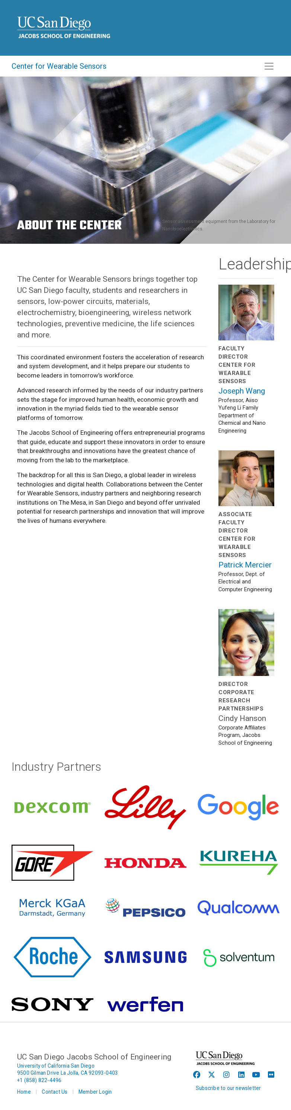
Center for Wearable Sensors (59, 66)
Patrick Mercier (245, 564)
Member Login (95, 1092)
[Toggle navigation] (269, 66)
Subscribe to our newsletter (228, 1088)
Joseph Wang (241, 390)
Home (24, 1092)
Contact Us (54, 1092)
